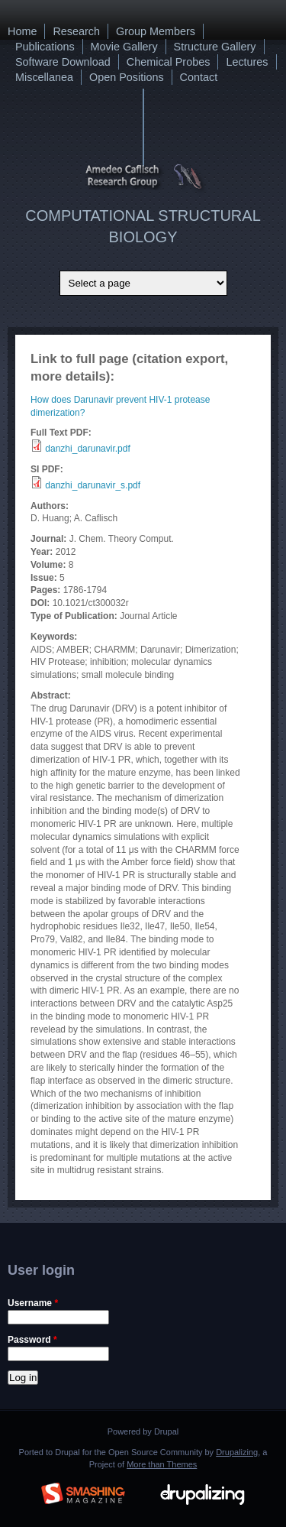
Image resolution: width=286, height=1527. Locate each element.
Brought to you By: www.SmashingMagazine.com (83, 1491)
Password (32, 1339)
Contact (199, 77)
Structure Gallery (215, 47)
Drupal (166, 1431)
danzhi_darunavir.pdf (87, 448)
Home (22, 31)
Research (76, 31)
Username (33, 1303)
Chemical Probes (168, 62)
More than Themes (162, 1464)
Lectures (247, 62)
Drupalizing (237, 1452)
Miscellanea (44, 77)
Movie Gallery (124, 47)
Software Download (63, 62)
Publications (45, 47)
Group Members (155, 31)
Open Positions (126, 77)
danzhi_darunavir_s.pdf (92, 485)
